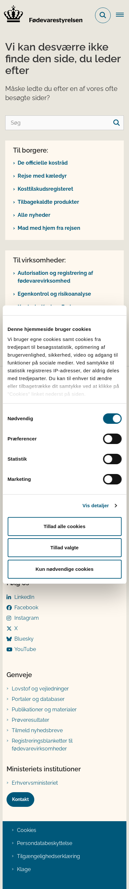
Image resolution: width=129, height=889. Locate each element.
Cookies (26, 830)
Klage (24, 869)
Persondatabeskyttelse (44, 843)
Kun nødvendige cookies (65, 569)
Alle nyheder (34, 215)
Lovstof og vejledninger (40, 689)
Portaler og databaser (38, 699)
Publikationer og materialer (44, 709)
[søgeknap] (116, 122)
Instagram (26, 618)
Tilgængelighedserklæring (48, 856)
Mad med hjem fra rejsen (49, 228)
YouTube (25, 649)
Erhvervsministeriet (35, 783)
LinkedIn (24, 597)
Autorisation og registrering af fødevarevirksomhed (55, 277)
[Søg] (64, 122)
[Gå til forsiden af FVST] (41, 15)
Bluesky (24, 639)
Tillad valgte (64, 547)
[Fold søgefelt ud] (103, 15)
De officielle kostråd (43, 163)
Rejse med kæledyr (42, 176)
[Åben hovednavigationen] (122, 15)
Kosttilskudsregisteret (45, 189)
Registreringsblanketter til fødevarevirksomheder (42, 745)
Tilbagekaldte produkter (48, 202)
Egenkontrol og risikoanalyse (54, 294)
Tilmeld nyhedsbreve (37, 730)
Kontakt (20, 799)
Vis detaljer (96, 505)
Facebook (26, 607)
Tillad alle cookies (64, 526)
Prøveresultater (30, 720)
